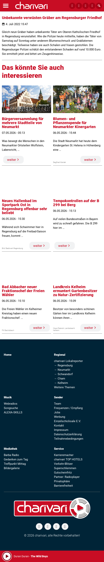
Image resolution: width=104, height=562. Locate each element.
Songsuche (11, 408)
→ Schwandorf (63, 374)
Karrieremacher (63, 455)
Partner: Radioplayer (67, 477)
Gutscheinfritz (63, 472)
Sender (58, 397)
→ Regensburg (63, 365)
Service (59, 448)
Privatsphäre (62, 481)
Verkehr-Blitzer (63, 464)
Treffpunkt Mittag (15, 464)
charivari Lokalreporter (68, 361)
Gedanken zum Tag (16, 459)
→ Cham (59, 378)
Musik (8, 397)
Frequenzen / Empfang (68, 408)
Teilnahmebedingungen (68, 438)
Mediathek (10, 448)
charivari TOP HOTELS (68, 459)
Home (7, 354)
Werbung (59, 417)
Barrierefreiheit (63, 485)
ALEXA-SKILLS (13, 412)
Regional (59, 354)
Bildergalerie (12, 468)
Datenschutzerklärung (68, 434)
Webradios (10, 403)
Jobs (57, 412)
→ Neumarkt (62, 369)
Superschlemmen (65, 468)
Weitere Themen (64, 387)
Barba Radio (11, 455)
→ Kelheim (61, 383)
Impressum (61, 430)
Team (57, 403)
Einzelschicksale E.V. (67, 421)
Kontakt (59, 425)
